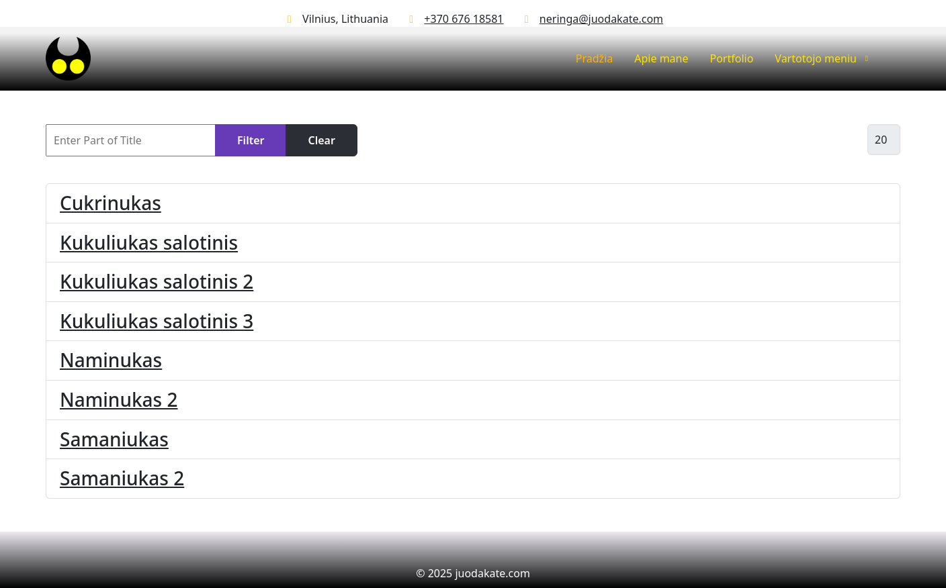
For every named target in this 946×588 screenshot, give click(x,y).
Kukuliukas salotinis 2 (156, 281)
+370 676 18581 (463, 18)
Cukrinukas (110, 202)
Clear (321, 140)
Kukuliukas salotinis (149, 242)
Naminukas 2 (119, 399)
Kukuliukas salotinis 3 (156, 321)
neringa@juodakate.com (601, 18)
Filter (250, 140)
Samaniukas (114, 439)
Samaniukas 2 (122, 478)
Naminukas (111, 360)
